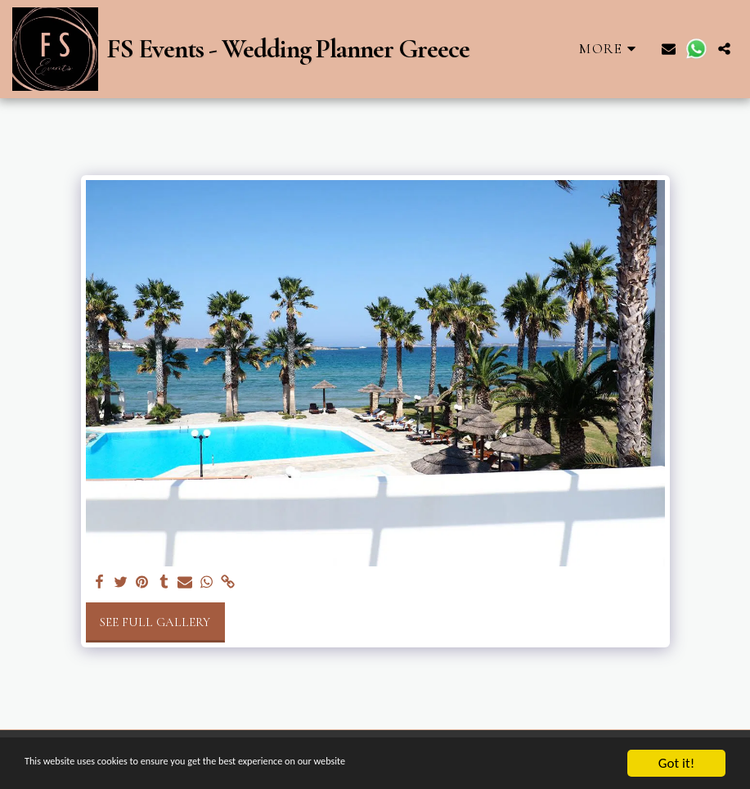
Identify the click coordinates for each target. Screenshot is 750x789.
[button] (668, 49)
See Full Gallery (155, 622)
